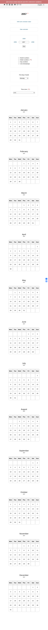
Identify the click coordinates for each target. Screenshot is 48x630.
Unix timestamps (24, 64)
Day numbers (23, 62)
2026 (24, 38)
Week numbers (23, 60)
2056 (15, 42)
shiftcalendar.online (24, 5)
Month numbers (23, 58)
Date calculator (24, 29)
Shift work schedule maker (24, 21)
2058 (32, 42)
